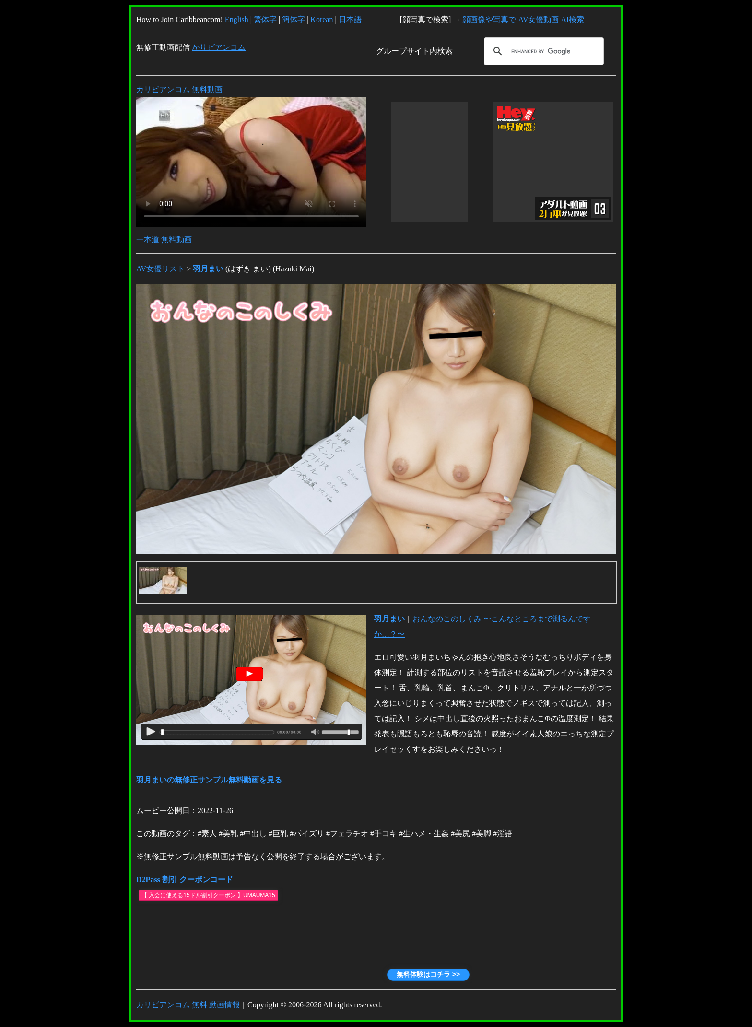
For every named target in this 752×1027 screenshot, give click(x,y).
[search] (542, 51)
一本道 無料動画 (164, 239)
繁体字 (265, 19)
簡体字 (293, 19)
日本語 (350, 19)
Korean (321, 19)
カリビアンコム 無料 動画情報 (188, 1005)
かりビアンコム (219, 47)
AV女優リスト (160, 269)
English (236, 19)
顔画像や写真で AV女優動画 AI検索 (523, 19)
